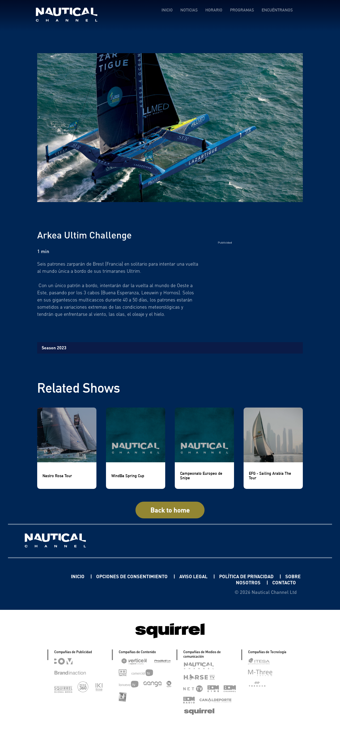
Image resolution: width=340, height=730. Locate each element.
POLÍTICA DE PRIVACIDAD (247, 576)
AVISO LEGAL (194, 576)
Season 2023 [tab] (54, 347)
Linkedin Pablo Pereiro (38, 576)
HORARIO (213, 9)
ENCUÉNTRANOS (277, 9)
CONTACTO (284, 582)
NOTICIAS (189, 9)
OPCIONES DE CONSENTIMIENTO (132, 576)
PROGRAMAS (242, 9)
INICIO (167, 9)
